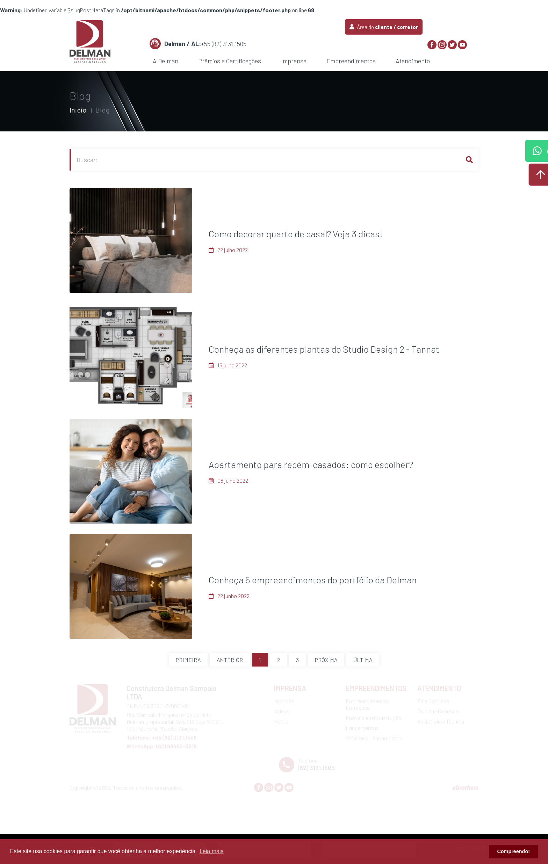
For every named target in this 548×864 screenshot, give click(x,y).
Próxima (326, 659)
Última (362, 659)
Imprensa (294, 61)
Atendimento (413, 61)
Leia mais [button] (211, 851)
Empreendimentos (351, 61)
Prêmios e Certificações (229, 61)
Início (78, 110)
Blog (102, 110)
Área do (383, 27)
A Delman (165, 61)
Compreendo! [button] (513, 851)
